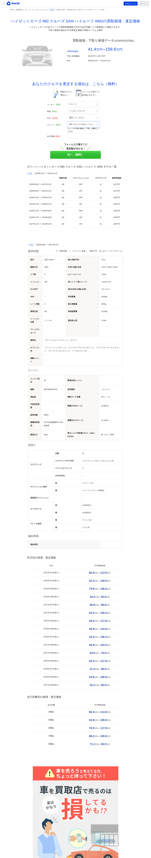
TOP (11, 10)
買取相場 (19, 10)
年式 (53, 118)
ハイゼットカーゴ (40, 10)
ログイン (144, 3)
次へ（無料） (75, 154)
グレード (54, 125)
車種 (52, 111)
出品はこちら (130, 3)
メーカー (54, 105)
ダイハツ (28, 10)
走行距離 (53, 136)
